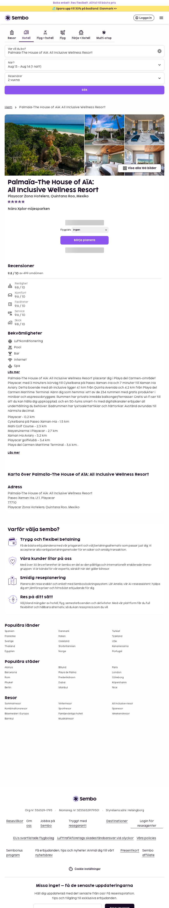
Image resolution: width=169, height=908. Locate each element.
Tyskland (117, 636)
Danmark (63, 631)
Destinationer (117, 821)
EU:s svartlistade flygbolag (33, 838)
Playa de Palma (67, 672)
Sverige (9, 641)
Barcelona (11, 672)
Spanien (9, 631)
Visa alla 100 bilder (139, 168)
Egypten (10, 651)
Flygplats (65, 229)
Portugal (117, 651)
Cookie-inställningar (84, 869)
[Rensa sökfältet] (159, 51)
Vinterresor (65, 703)
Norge (62, 651)
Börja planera (84, 240)
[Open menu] (161, 18)
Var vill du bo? (17, 49)
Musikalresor (66, 718)
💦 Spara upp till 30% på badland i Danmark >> (84, 8)
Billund (62, 667)
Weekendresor (121, 713)
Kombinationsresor (16, 708)
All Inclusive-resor (122, 703)
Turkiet (116, 631)
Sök (84, 90)
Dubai (61, 682)
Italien (62, 636)
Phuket (9, 682)
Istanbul (63, 687)
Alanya (9, 667)
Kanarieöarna (120, 646)
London (116, 672)
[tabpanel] (84, 69)
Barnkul (9, 718)
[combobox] (81, 53)
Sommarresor (13, 703)
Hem (8, 107)
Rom (7, 677)
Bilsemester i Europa (17, 713)
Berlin (8, 687)
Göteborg (118, 677)
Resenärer (15, 76)
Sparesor (117, 708)
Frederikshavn (66, 677)
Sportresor (64, 708)
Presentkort (129, 850)
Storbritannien (66, 646)
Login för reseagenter (146, 823)
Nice (114, 687)
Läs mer (14, 372)
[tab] (12, 35)
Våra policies (146, 838)
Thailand (10, 646)
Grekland (63, 641)
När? (11, 62)
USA (114, 641)
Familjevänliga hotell (70, 713)
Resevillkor (14, 821)
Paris (115, 667)
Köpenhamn (119, 682)
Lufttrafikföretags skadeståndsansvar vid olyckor (95, 838)
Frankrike (10, 636)
